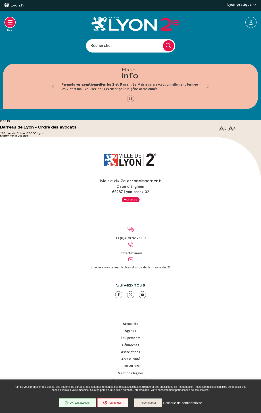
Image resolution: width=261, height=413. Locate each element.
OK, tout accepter (77, 402)
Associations (130, 352)
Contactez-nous (130, 253)
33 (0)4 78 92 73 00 (130, 238)
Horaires (130, 199)
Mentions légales (131, 373)
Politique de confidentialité (182, 403)
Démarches (130, 345)
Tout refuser (112, 402)
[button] (53, 87)
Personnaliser (148, 402)
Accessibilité (130, 359)
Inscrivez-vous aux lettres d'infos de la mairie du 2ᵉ (130, 267)
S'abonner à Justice (14, 135)
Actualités (130, 324)
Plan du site (130, 366)
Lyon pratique (242, 5)
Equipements (130, 338)
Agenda (130, 331)
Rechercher (101, 46)
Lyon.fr (18, 5)
